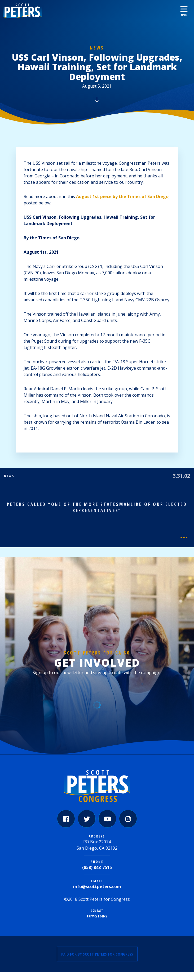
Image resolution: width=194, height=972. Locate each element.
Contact (97, 910)
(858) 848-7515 (97, 867)
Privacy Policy (97, 916)
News (97, 48)
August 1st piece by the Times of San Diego (122, 196)
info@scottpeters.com (97, 886)
